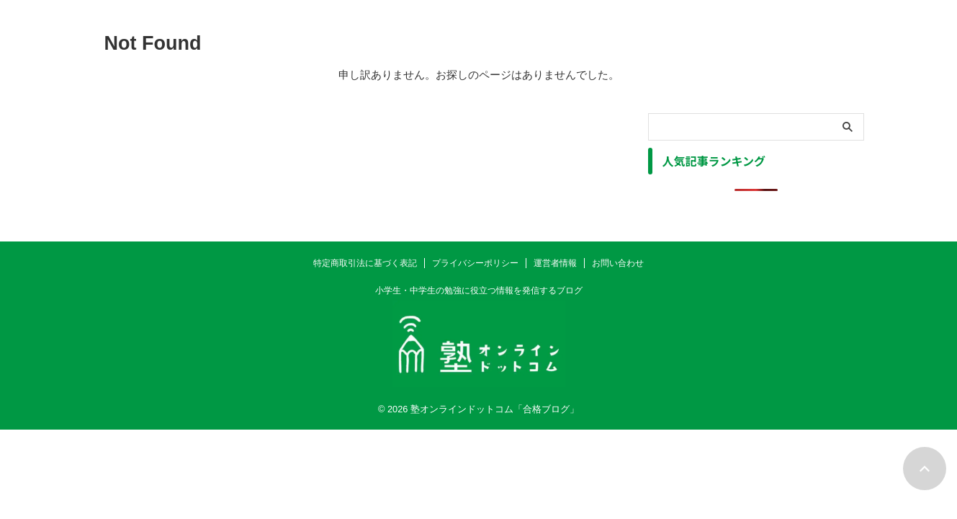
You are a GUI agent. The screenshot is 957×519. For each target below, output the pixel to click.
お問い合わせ (618, 263)
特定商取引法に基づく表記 (365, 263)
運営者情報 (555, 263)
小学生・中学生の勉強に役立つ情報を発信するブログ (479, 290)
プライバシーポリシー (475, 263)
